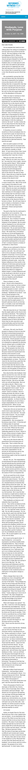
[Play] (4, 41)
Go (21, 9)
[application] (14, 41)
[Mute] (20, 41)
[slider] (12, 41)
